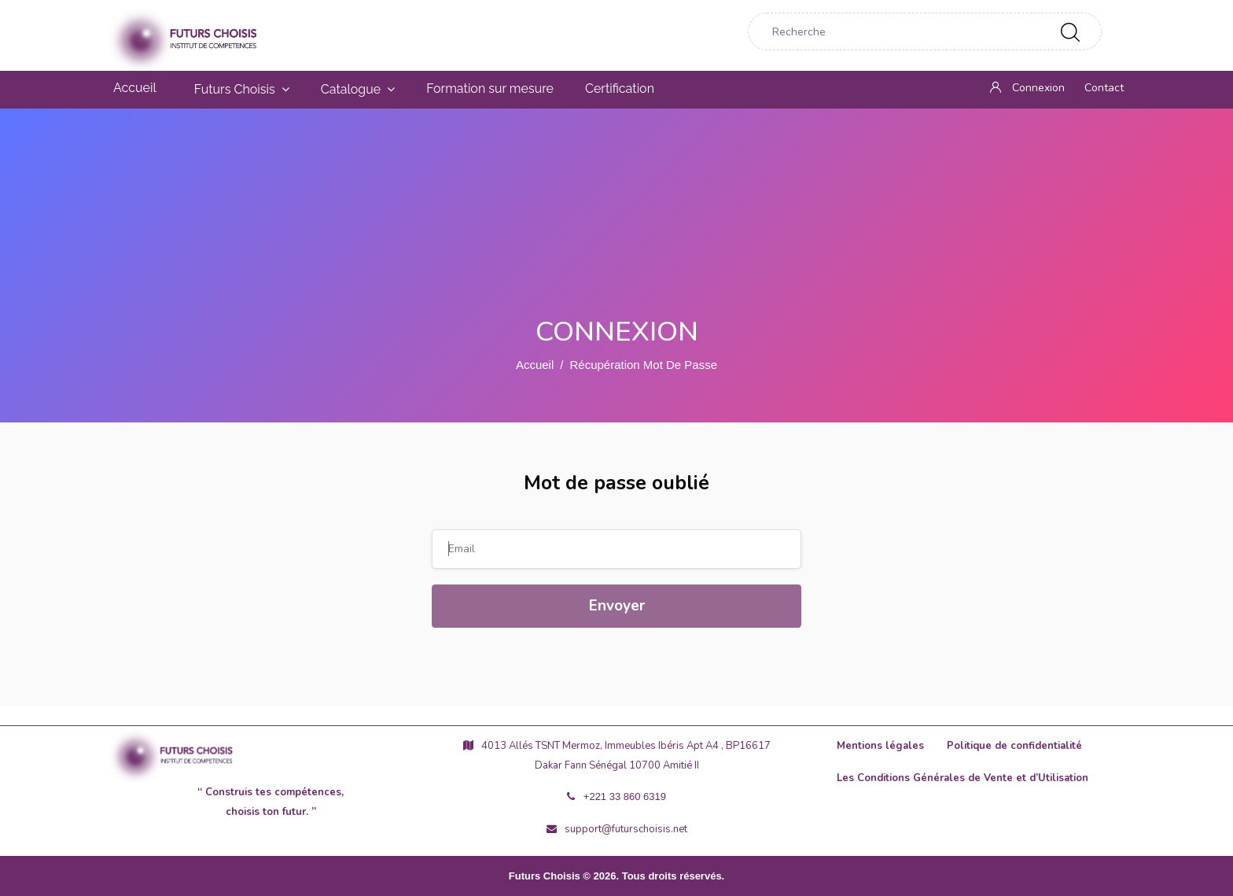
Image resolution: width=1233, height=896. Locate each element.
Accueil (535, 364)
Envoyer (617, 605)
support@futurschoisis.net (617, 829)
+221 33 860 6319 (616, 796)
